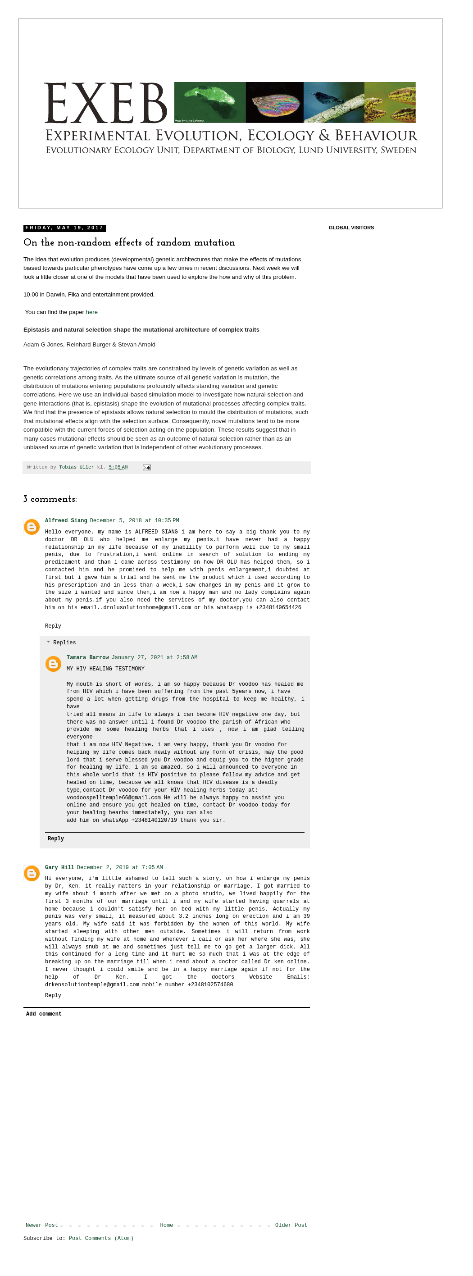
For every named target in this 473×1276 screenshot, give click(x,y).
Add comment (44, 1014)
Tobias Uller (78, 467)
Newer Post (42, 1225)
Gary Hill (59, 868)
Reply (53, 626)
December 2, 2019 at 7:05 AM (120, 868)
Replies (64, 643)
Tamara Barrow (88, 658)
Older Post (291, 1225)
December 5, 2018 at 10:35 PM (134, 521)
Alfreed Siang (66, 521)
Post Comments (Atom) (101, 1238)
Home (166, 1225)
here (92, 312)
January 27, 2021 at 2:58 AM (155, 658)
